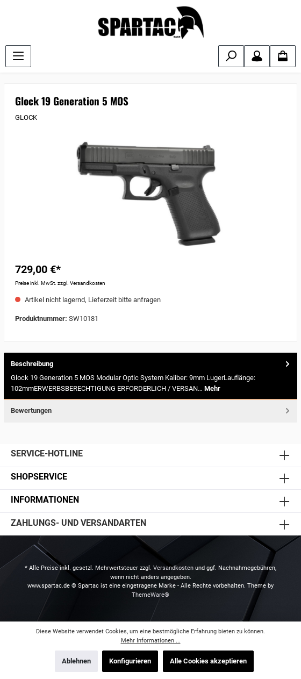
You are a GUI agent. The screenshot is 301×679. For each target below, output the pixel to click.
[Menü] (18, 56)
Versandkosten (173, 567)
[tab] (150, 376)
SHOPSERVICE (39, 476)
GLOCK (26, 117)
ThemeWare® (150, 594)
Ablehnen (76, 661)
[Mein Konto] (257, 56)
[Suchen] (231, 56)
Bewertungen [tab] (151, 410)
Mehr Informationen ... (151, 640)
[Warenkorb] (283, 56)
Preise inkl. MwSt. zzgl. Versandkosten (60, 283)
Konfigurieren (130, 661)
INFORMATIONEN (45, 500)
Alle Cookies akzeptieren (208, 661)
